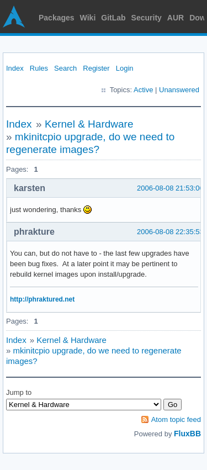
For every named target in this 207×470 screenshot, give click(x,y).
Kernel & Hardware (89, 124)
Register (96, 68)
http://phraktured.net (42, 299)
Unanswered (179, 90)
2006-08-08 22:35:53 (170, 232)
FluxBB (187, 433)
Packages (57, 17)
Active (143, 90)
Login (125, 68)
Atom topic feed (176, 419)
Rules (39, 68)
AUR (175, 17)
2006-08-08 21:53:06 (170, 188)
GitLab (113, 17)
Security (146, 17)
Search (65, 68)
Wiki (88, 17)
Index (15, 68)
